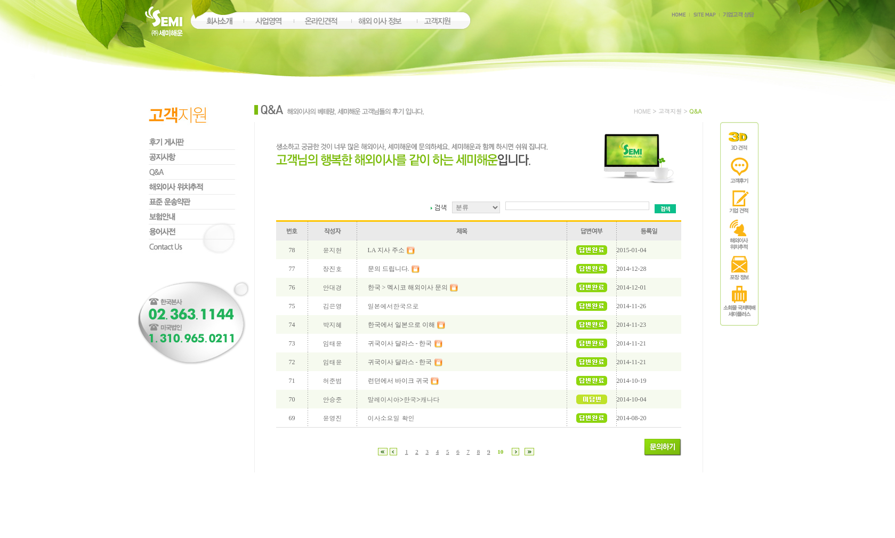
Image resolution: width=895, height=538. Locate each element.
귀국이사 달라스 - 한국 (400, 343)
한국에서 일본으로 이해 (401, 324)
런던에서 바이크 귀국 (398, 380)
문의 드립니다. (388, 268)
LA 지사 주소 (386, 250)
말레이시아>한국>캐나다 (404, 399)
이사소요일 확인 (391, 417)
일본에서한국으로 (393, 305)
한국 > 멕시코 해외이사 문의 (408, 287)
